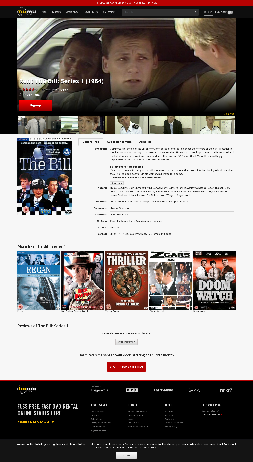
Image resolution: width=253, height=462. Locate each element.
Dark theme (221, 12)
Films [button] (44, 12)
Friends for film (98, 427)
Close (126, 455)
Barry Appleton (137, 221)
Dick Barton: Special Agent (74, 311)
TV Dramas (153, 234)
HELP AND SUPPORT (212, 405)
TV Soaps (166, 234)
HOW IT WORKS (99, 405)
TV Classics (127, 234)
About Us (169, 411)
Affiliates (169, 415)
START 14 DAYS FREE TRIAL (126, 367)
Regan (20, 311)
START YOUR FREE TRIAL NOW (126, 2)
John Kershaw (154, 221)
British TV (115, 234)
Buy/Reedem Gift (99, 430)
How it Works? (97, 411)
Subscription (97, 419)
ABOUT (168, 405)
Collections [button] (109, 12)
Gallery (229, 114)
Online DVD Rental (136, 415)
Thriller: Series (112, 311)
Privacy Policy (171, 427)
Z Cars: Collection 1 (158, 311)
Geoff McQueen (119, 215)
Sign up (35, 105)
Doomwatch (199, 311)
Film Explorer (133, 423)
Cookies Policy (148, 447)
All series (147, 142)
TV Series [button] (56, 12)
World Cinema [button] (73, 12)
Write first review (126, 342)
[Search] (157, 12)
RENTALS (132, 405)
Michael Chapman (120, 208)
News (130, 419)
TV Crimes (140, 234)
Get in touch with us (211, 414)
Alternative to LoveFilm (138, 427)
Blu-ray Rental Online (137, 411)
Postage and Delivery (101, 423)
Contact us (170, 419)
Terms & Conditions (174, 423)
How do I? (95, 415)
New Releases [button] (91, 12)
